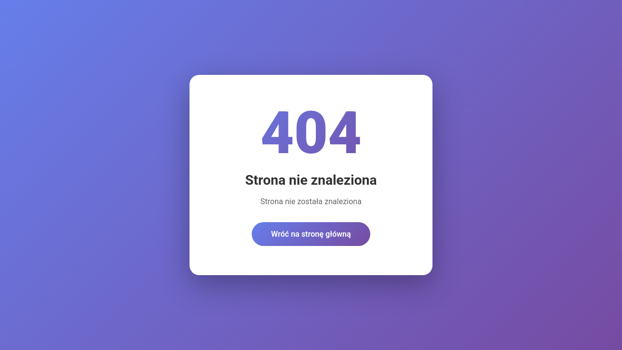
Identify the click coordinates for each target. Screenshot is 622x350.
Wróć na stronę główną (311, 234)
